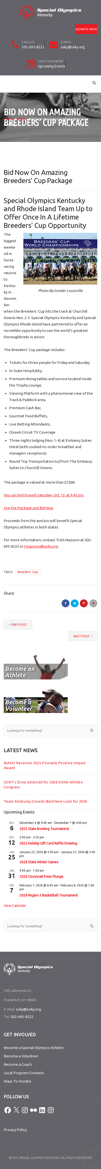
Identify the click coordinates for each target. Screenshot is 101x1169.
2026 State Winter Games (38, 862)
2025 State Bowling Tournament (44, 829)
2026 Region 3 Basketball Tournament (48, 895)
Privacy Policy (15, 1130)
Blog (21, 119)
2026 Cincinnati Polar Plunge (41, 877)
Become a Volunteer (21, 1056)
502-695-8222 (33, 47)
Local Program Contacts (24, 1073)
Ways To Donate (17, 1081)
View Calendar (15, 906)
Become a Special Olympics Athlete (34, 1048)
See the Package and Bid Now (28, 508)
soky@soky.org (73, 47)
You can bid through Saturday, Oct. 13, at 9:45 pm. (44, 495)
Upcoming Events (51, 66)
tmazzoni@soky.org (41, 546)
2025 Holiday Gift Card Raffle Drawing (48, 843)
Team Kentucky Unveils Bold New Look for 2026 (45, 801)
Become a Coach (18, 1064)
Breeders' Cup (28, 572)
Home (9, 119)
